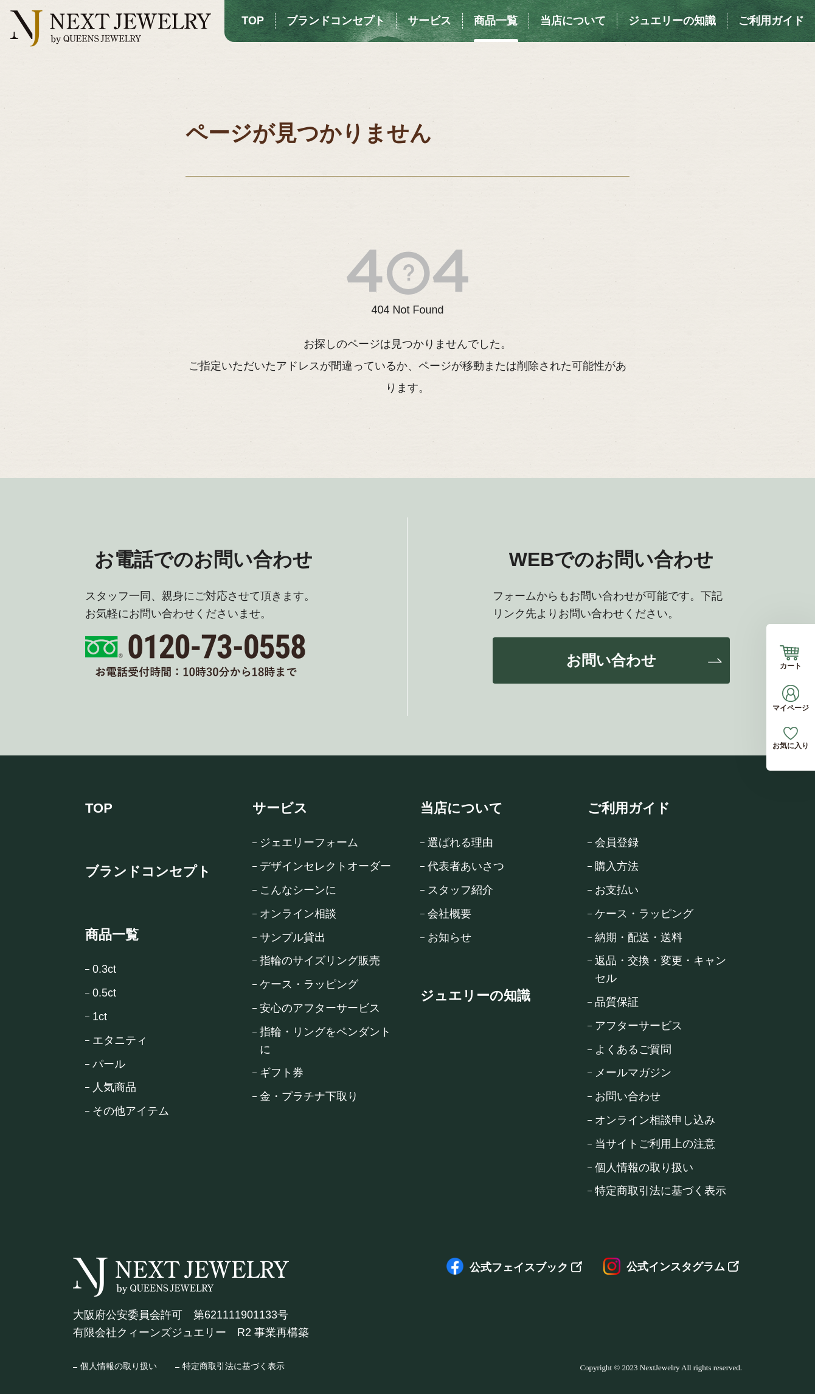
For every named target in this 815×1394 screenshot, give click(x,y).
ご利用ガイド (629, 808)
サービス (280, 808)
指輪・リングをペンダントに (325, 1041)
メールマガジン (633, 1073)
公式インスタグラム (664, 1267)
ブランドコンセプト (148, 871)
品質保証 (617, 1002)
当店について (461, 808)
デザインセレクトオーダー (325, 866)
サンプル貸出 (292, 937)
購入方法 (617, 866)
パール (108, 1064)
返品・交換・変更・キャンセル (660, 969)
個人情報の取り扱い (644, 1167)
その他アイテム (130, 1111)
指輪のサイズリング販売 (320, 960)
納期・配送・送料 (638, 937)
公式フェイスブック (507, 1267)
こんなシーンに (298, 890)
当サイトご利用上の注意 (655, 1144)
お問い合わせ (611, 660)
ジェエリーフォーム (309, 842)
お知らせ (449, 937)
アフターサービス (638, 1026)
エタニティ (119, 1040)
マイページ (790, 698)
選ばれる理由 (460, 842)
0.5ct (104, 993)
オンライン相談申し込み (655, 1120)
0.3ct (104, 969)
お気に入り (790, 738)
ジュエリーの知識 (475, 995)
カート (791, 657)
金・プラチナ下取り (309, 1096)
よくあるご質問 (633, 1049)
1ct (99, 1016)
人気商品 (114, 1087)
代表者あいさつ (466, 866)
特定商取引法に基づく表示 (660, 1191)
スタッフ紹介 (460, 890)
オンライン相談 (298, 914)
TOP (99, 808)
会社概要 (449, 914)
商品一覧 (112, 934)
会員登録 (617, 842)
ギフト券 (281, 1073)
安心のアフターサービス (320, 1008)
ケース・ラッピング (309, 984)
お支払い (617, 890)
